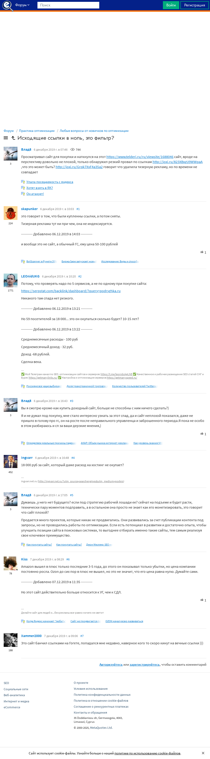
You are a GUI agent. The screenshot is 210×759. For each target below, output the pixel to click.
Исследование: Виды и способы (120, 261)
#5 (71, 495)
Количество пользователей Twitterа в (135, 386)
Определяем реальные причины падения (51, 443)
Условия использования (91, 689)
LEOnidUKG (30, 276)
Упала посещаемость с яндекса (49, 182)
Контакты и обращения (90, 712)
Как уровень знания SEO (148, 443)
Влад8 (26, 149)
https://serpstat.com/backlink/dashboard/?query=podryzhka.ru (71, 290)
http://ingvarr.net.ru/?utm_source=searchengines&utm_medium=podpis (80, 481)
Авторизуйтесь (111, 664)
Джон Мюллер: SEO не (99, 544)
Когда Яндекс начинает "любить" (46, 621)
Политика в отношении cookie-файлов (101, 700)
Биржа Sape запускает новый (79, 261)
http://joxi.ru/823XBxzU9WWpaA (178, 161)
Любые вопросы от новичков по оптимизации (94, 130)
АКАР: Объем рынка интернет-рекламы (105, 443)
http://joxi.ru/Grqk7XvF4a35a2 (79, 166)
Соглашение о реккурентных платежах (101, 706)
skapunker (29, 208)
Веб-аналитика (14, 695)
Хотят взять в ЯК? (39, 188)
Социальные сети (16, 689)
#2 (80, 276)
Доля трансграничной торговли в (87, 386)
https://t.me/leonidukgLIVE (116, 374)
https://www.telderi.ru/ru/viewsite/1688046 (139, 156)
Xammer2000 (31, 635)
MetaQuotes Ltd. (101, 728)
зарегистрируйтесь (145, 664)
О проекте (81, 683)
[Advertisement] (105, 23)
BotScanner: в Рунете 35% (41, 261)
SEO (6, 683)
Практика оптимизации (36, 130)
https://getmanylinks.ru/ (43, 377)
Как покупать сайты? (39, 544)
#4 (73, 458)
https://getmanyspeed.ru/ (122, 377)
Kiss (24, 559)
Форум (9, 130)
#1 (78, 209)
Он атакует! (35, 193)
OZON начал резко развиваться (124, 621)
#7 (82, 636)
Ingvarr (27, 457)
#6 (68, 559)
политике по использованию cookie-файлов (147, 753)
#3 (71, 401)
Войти (171, 5)
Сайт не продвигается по (86, 621)
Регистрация (194, 5)
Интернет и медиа (16, 701)
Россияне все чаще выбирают (44, 386)
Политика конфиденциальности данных (102, 695)
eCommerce (12, 707)
